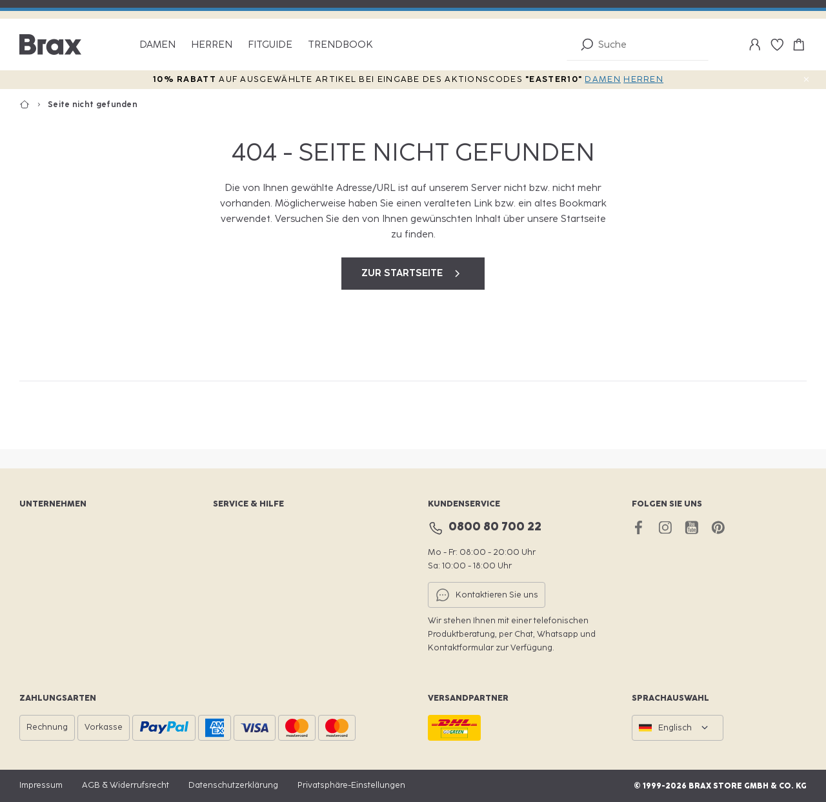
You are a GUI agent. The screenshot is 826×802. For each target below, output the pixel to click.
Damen (157, 45)
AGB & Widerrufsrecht (125, 785)
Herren (211, 45)
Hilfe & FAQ (235, 616)
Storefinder (235, 550)
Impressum (41, 785)
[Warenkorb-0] (799, 44)
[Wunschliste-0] (777, 44)
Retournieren (239, 594)
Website (35, 529)
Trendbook (340, 45)
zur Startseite (413, 273)
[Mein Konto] (755, 44)
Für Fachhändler (51, 594)
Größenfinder (240, 572)
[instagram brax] (665, 527)
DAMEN (603, 79)
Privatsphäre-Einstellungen (351, 785)
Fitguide (270, 45)
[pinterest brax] (718, 527)
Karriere (35, 550)
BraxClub (231, 529)
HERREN (643, 79)
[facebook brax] (638, 527)
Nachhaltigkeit (48, 572)
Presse (32, 616)
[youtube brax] (691, 527)
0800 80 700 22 (494, 526)
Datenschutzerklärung (233, 785)
